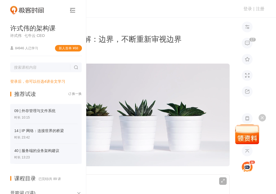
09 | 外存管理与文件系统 (35, 111)
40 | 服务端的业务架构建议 (36, 150)
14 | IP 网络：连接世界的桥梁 (39, 131)
